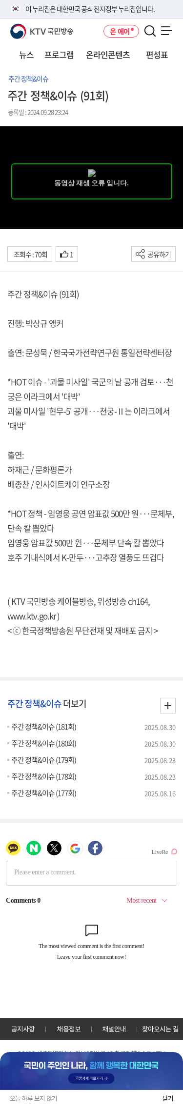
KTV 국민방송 (27, 27)
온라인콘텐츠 (108, 54)
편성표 (157, 54)
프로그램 (59, 54)
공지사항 (23, 1029)
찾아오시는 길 (160, 1029)
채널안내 (114, 1029)
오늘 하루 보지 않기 (33, 1098)
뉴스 (26, 54)
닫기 (168, 1098)
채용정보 (69, 1029)
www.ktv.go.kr (31, 616)
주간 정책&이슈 (28, 78)
